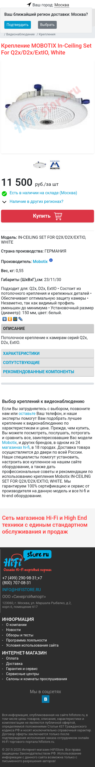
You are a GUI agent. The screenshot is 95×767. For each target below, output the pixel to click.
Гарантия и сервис (21, 669)
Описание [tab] (14, 328)
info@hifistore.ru (21, 589)
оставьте (26, 413)
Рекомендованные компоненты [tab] (38, 371)
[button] (47, 193)
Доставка (14, 664)
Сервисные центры (22, 674)
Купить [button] (47, 216)
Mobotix (40, 261)
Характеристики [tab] (21, 353)
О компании (16, 625)
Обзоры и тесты (19, 635)
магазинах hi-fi (16, 447)
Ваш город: (47, 5)
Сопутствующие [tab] (21, 362)
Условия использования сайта (32, 645)
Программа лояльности (26, 640)
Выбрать (47, 25)
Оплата (12, 658)
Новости (13, 630)
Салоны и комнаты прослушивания (36, 679)
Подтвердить (18, 25)
